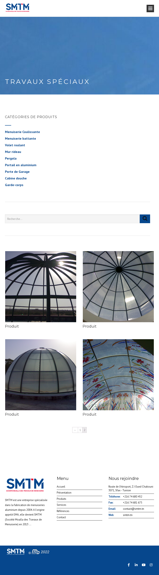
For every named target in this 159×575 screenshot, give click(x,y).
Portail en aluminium (20, 165)
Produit (12, 326)
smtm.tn (127, 515)
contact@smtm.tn (133, 509)
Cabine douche (16, 178)
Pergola (11, 158)
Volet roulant (15, 145)
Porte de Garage (17, 171)
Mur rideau (13, 152)
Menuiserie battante (20, 138)
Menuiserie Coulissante (22, 132)
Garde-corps (14, 185)
